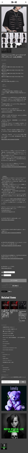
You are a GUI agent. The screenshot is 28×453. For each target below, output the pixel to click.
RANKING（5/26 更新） (8, 333)
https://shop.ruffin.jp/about (7, 219)
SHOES (4, 345)
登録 (23, 381)
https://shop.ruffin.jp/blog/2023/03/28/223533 (12, 258)
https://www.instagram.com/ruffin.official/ (11, 245)
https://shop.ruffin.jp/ (6, 268)
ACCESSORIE (6, 343)
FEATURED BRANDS (8, 349)
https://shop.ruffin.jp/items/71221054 (10, 139)
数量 (2, 275)
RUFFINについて (6, 354)
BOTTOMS (5, 341)
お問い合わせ (5, 358)
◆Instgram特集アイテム (8, 331)
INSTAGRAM (6, 367)
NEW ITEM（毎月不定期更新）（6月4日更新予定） (14, 337)
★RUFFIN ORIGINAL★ (8, 335)
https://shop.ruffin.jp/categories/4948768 (11, 232)
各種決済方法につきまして (9, 327)
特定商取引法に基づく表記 (8, 362)
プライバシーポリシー (7, 360)
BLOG (4, 356)
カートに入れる (14, 280)
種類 (2, 272)
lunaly (4, 371)
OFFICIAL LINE (6, 369)
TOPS (4, 339)
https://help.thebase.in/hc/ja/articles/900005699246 (13, 166)
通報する (10, 291)
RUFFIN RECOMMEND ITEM (10, 347)
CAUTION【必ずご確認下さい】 (10, 329)
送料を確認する (15, 285)
